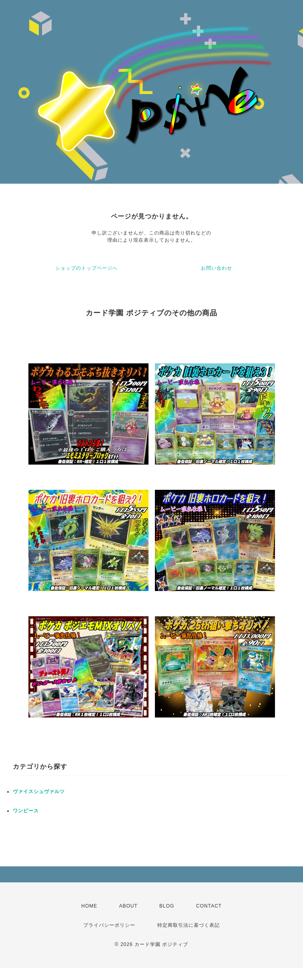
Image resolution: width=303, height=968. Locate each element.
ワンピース (26, 811)
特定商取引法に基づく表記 (188, 925)
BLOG (166, 906)
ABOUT (128, 906)
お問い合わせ (216, 268)
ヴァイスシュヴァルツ (39, 791)
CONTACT (209, 906)
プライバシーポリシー (109, 925)
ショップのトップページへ (86, 268)
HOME (89, 906)
